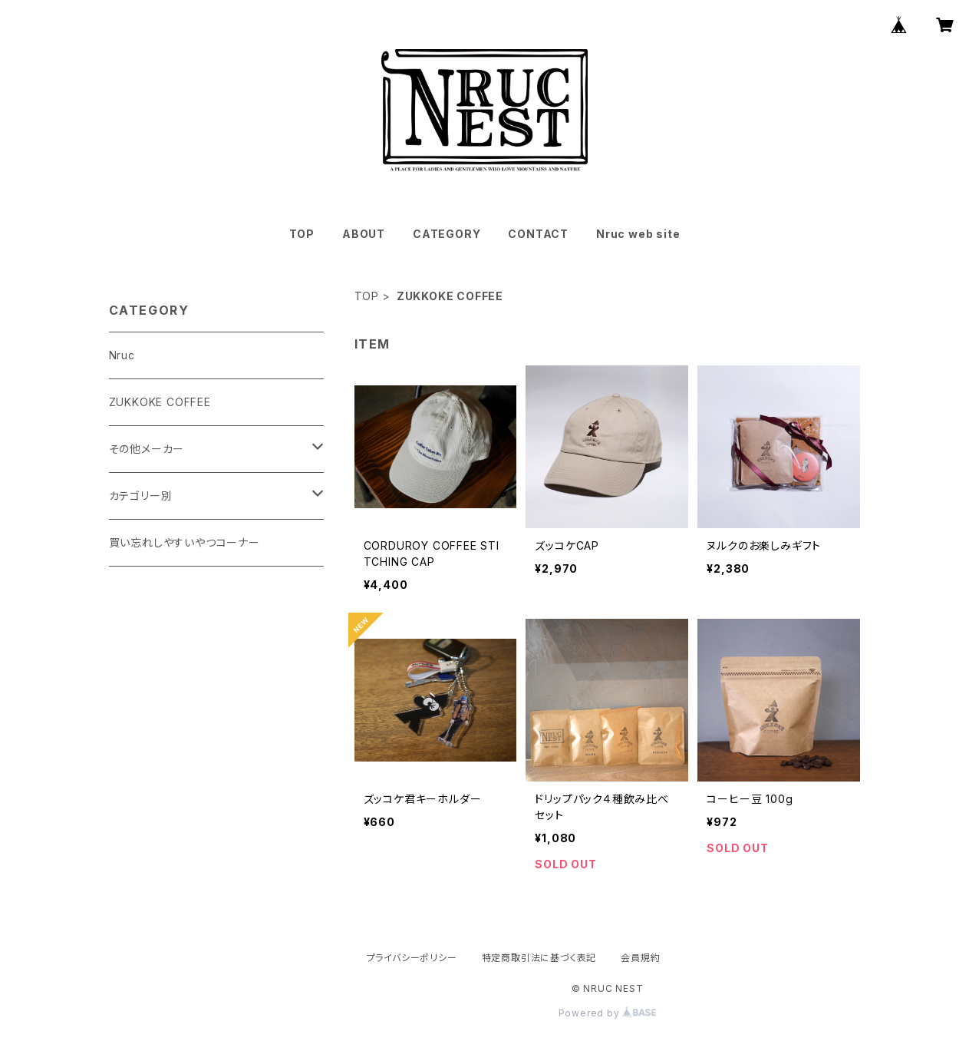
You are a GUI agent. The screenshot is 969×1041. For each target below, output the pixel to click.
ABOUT (363, 233)
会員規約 (640, 957)
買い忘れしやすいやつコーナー (184, 542)
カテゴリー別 (141, 495)
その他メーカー (147, 448)
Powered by (608, 1013)
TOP (302, 233)
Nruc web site (638, 233)
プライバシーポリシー (412, 957)
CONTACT (538, 233)
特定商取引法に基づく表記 (539, 957)
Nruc (122, 355)
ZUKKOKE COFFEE (160, 401)
